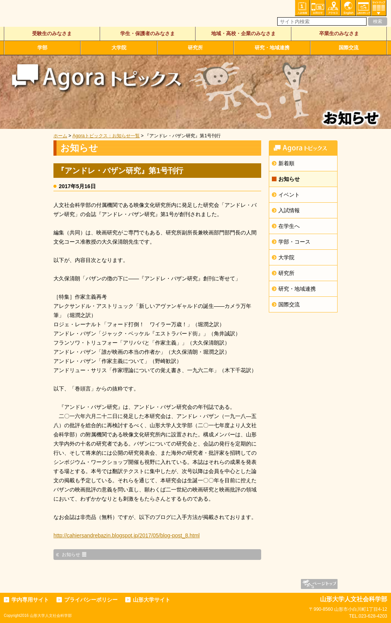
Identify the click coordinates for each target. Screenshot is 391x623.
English (348, 8)
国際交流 (349, 47)
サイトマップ (378, 8)
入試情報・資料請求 (302, 8)
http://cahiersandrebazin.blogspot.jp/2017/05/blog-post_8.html (126, 535)
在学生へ (289, 226)
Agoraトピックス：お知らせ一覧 (106, 135)
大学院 (118, 47)
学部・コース (294, 242)
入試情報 (289, 210)
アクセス (333, 8)
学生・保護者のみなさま (147, 33)
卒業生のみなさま (339, 33)
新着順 (286, 163)
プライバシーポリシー (91, 600)
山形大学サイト (151, 600)
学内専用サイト (30, 600)
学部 (42, 47)
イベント (289, 195)
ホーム (60, 135)
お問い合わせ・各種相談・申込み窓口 (317, 8)
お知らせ (289, 179)
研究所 (195, 47)
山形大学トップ (363, 8)
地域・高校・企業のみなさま (243, 33)
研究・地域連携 (272, 47)
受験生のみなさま (52, 33)
